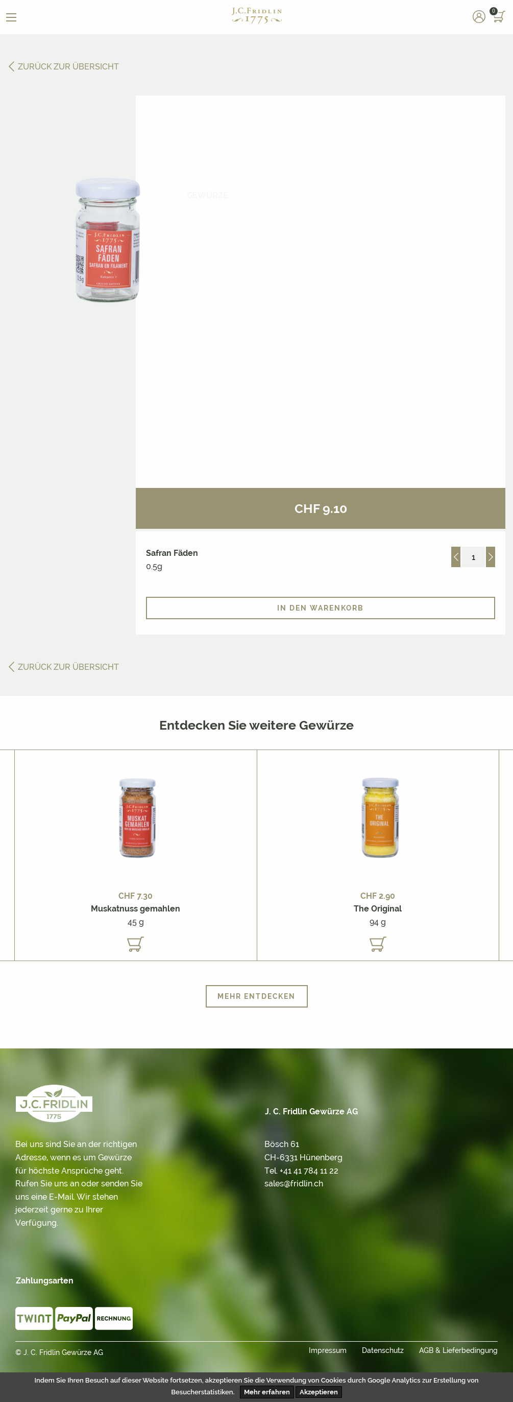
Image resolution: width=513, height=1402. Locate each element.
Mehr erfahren (267, 1392)
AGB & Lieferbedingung (458, 1350)
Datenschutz (383, 1350)
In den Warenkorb (320, 608)
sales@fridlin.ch (293, 1183)
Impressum (328, 1350)
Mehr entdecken (256, 996)
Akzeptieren (319, 1392)
